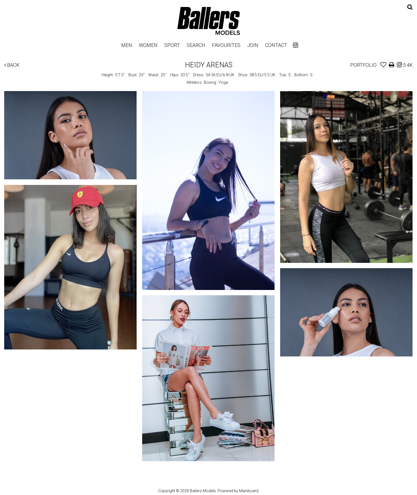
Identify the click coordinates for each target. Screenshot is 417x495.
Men (126, 45)
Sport (172, 45)
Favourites (226, 45)
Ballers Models (208, 20)
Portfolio (363, 65)
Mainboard (248, 491)
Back (12, 65)
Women (148, 45)
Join (252, 45)
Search (196, 45)
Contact (276, 45)
